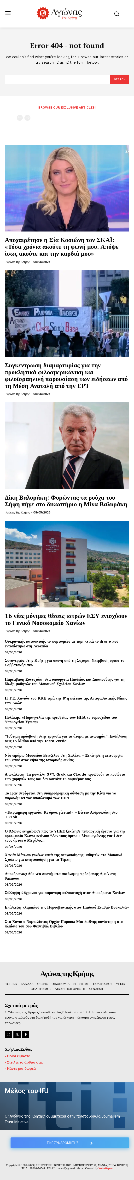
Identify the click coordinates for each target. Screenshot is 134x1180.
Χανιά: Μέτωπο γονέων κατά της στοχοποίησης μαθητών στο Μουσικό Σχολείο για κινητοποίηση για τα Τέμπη (63, 857)
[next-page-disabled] (27, 118)
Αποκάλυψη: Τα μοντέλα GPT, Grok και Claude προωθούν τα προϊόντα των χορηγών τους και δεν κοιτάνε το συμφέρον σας (65, 776)
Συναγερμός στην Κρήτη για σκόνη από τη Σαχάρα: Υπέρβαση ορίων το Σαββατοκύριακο (64, 662)
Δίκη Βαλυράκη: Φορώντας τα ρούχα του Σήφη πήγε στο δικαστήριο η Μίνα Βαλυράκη (66, 500)
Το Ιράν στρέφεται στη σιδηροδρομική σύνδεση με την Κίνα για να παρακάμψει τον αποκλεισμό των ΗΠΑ (60, 795)
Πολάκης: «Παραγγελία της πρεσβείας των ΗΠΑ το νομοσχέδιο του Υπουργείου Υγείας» (61, 719)
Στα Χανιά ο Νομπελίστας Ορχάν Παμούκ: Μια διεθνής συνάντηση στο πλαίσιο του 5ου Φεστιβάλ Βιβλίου (64, 923)
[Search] (119, 79)
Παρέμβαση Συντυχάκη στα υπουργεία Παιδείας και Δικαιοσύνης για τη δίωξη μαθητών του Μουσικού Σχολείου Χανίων (64, 681)
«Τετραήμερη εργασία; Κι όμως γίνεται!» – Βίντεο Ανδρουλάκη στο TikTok (61, 814)
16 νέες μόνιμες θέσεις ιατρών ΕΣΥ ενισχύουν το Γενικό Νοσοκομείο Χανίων (66, 619)
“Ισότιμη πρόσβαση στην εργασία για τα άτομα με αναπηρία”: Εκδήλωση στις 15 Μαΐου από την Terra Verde (66, 738)
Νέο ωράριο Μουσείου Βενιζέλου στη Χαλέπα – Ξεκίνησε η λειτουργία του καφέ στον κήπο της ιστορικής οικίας (63, 757)
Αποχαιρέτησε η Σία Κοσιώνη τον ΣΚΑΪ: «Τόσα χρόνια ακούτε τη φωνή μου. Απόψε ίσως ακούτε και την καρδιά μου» (61, 246)
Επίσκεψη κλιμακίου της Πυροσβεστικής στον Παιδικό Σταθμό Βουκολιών (67, 907)
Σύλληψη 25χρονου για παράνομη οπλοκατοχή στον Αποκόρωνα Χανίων (65, 892)
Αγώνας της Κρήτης (17, 262)
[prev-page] (20, 118)
